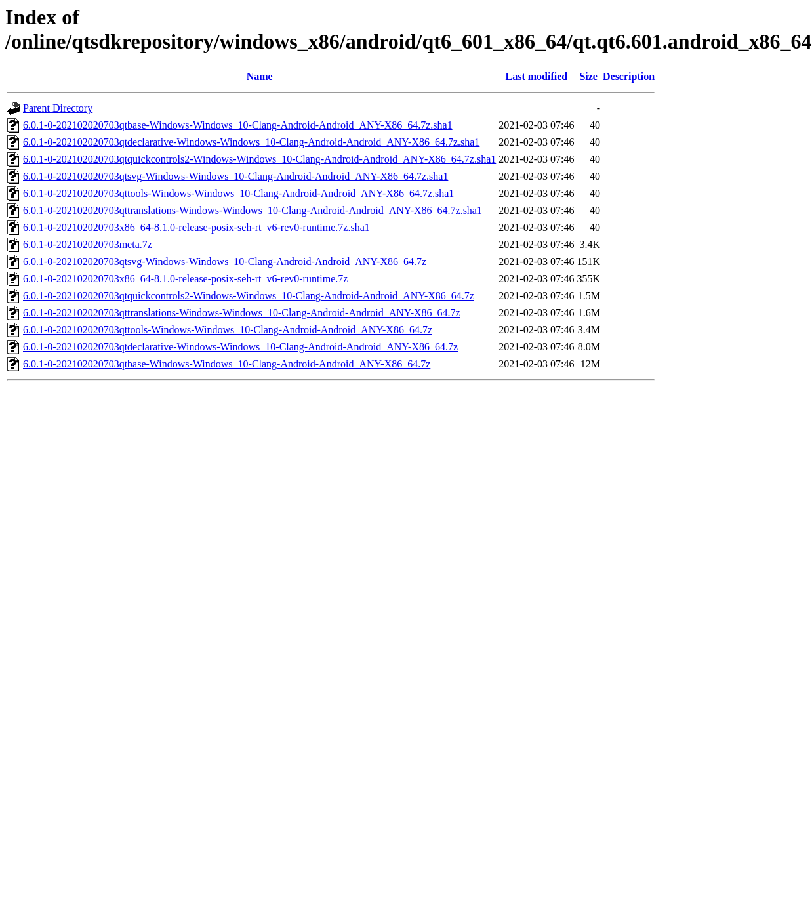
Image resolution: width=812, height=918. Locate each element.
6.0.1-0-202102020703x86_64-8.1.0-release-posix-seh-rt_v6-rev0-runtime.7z (185, 278)
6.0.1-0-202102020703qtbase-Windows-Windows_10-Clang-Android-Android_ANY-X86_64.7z (226, 363)
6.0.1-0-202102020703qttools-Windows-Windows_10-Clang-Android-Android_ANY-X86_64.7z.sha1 (238, 193)
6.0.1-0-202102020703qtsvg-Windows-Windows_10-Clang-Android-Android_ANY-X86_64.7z (224, 261)
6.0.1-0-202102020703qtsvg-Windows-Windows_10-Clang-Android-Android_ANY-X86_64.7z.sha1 (235, 176)
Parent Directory (57, 108)
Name (260, 76)
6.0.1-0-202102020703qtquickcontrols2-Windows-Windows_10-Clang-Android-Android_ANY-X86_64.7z (248, 295)
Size (588, 76)
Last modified (537, 76)
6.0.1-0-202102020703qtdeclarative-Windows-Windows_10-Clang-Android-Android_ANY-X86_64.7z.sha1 (251, 142)
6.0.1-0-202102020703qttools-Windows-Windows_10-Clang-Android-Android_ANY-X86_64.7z (227, 329)
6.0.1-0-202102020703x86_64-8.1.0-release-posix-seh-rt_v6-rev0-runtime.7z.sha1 (196, 227)
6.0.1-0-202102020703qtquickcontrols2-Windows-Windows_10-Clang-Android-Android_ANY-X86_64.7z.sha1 (259, 159)
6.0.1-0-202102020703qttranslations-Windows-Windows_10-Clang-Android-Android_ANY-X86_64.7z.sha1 (252, 210)
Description (629, 76)
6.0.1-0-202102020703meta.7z (87, 244)
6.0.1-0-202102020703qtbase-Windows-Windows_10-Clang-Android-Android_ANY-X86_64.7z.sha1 (238, 125)
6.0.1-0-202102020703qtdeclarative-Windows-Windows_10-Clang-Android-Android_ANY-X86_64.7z (240, 346)
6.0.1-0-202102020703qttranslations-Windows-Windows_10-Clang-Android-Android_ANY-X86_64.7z (241, 312)
